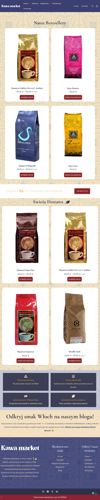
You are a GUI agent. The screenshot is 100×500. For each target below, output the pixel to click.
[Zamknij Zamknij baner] (1, 497)
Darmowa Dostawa (26, 380)
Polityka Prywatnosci (60, 463)
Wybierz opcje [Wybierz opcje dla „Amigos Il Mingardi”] (27, 175)
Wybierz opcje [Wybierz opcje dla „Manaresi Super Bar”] (25, 279)
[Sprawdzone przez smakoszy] (73, 396)
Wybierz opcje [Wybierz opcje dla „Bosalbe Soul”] (74, 361)
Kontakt (84, 6)
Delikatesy (45, 3)
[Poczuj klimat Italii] (73, 376)
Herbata (35, 3)
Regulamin (60, 467)
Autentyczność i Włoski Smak (25, 400)
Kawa (27, 3)
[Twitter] (52, 492)
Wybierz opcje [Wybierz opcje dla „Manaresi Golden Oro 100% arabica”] (27, 97)
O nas (76, 6)
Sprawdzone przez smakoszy (73, 400)
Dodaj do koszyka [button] (73, 97)
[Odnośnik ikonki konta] (97, 6)
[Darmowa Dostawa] (25, 376)
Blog (60, 470)
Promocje (27, 9)
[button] (29, 3)
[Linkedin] (57, 492)
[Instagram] (43, 492)
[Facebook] (48, 492)
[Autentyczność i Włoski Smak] (25, 396)
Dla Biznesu (56, 3)
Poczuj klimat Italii (73, 380)
